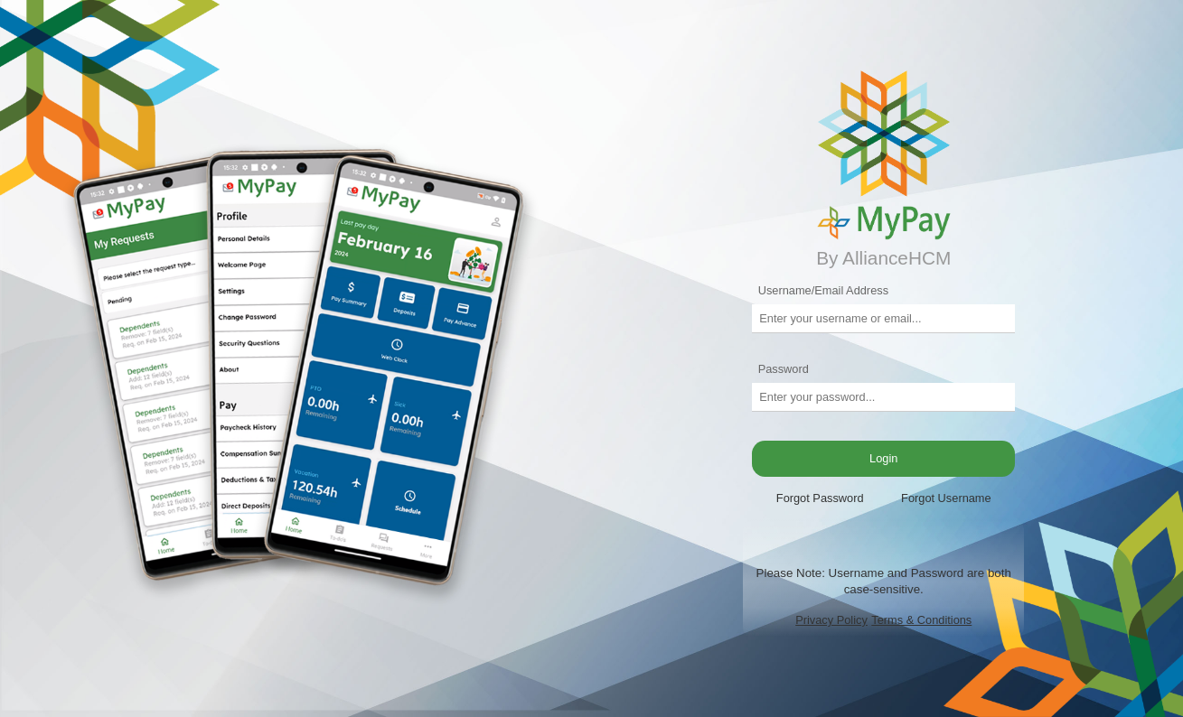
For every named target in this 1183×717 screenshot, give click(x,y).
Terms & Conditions (921, 620)
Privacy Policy (831, 620)
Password (783, 369)
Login (883, 458)
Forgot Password (820, 498)
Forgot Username (946, 498)
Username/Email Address (823, 290)
